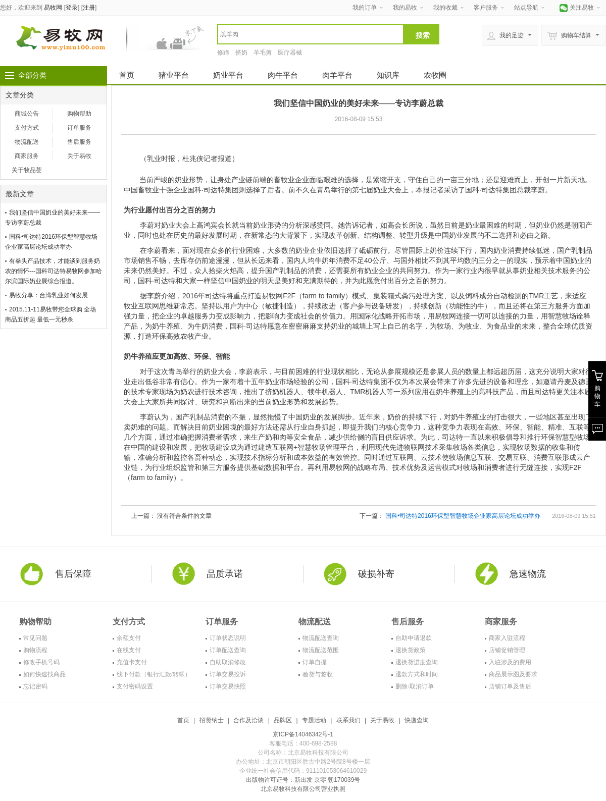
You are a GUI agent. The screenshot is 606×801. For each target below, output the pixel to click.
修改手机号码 (41, 662)
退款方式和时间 (416, 674)
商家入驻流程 (507, 638)
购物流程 (35, 650)
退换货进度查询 (416, 662)
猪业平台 (174, 75)
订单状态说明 (228, 638)
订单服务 (79, 127)
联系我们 (348, 720)
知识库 (388, 75)
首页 (126, 75)
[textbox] (310, 34)
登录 (72, 7)
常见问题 (35, 638)
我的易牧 (405, 7)
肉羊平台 (337, 75)
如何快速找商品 (44, 674)
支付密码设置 (135, 686)
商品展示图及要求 (513, 674)
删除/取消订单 (414, 686)
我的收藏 (445, 7)
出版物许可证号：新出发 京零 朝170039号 (303, 779)
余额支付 (129, 638)
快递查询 (417, 720)
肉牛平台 (283, 75)
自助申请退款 (413, 638)
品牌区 (283, 720)
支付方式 (27, 127)
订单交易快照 (228, 686)
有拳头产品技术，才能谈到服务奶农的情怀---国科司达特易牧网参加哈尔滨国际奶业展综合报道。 (53, 271)
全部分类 (32, 75)
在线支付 (129, 650)
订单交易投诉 (228, 674)
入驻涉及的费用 (510, 662)
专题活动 (314, 720)
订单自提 (314, 662)
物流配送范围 (320, 650)
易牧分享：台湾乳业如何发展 (48, 295)
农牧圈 (435, 75)
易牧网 (53, 7)
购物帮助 (79, 113)
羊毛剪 (263, 52)
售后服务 (79, 141)
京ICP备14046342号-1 (303, 734)
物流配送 (27, 141)
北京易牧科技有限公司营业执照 (303, 788)
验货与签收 (317, 674)
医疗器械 (290, 52)
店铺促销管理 (507, 650)
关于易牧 (79, 155)
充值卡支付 (132, 662)
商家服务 (27, 155)
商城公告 (27, 113)
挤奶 (241, 52)
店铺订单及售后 (510, 686)
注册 (89, 7)
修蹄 (223, 52)
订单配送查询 (228, 650)
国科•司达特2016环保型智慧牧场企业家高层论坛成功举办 (462, 515)
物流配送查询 (320, 638)
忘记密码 (35, 686)
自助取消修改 (228, 662)
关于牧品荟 (27, 170)
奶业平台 (228, 75)
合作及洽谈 (248, 720)
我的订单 (364, 7)
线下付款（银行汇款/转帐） (154, 674)
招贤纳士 (211, 720)
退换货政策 (410, 650)
